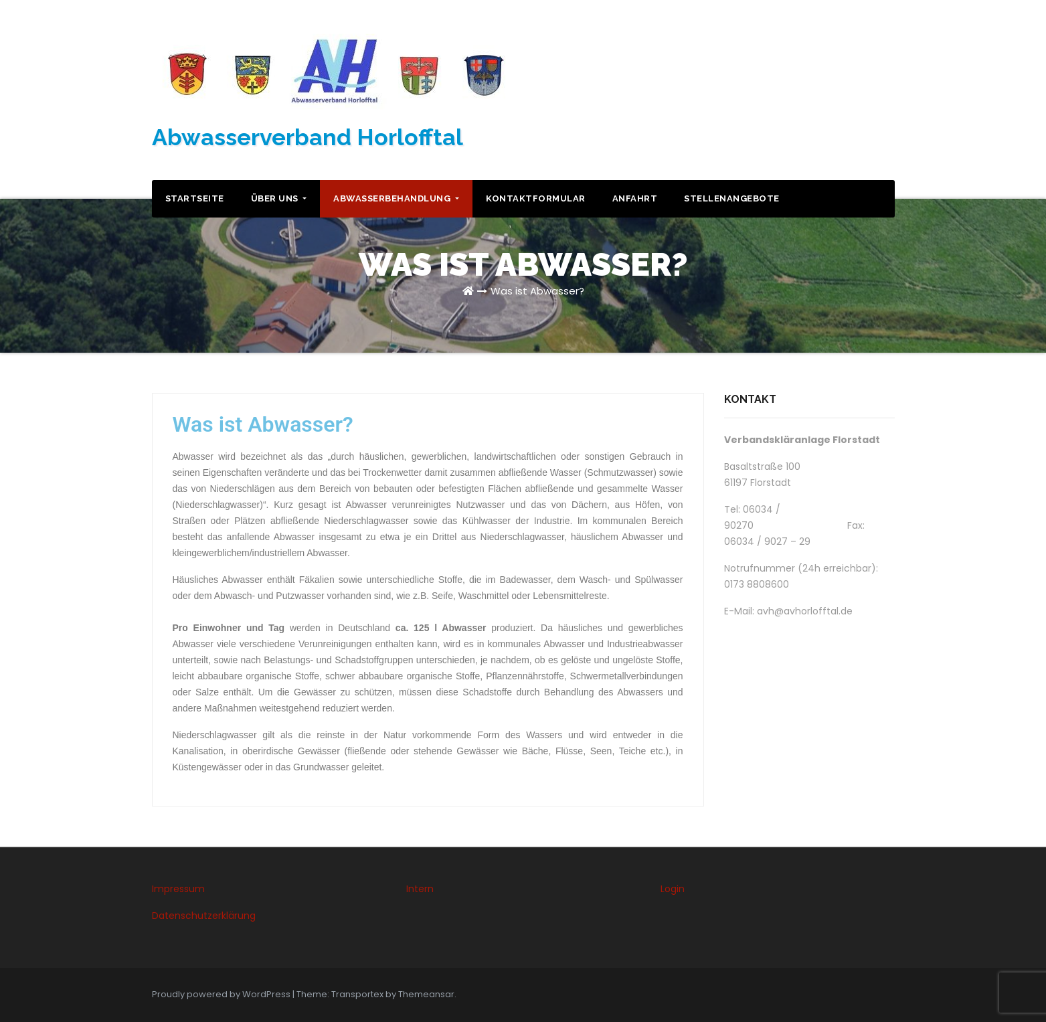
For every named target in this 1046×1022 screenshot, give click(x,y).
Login (673, 889)
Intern (420, 889)
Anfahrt (635, 198)
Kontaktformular (536, 198)
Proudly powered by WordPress (222, 994)
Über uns (279, 198)
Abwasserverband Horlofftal (307, 137)
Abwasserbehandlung (396, 198)
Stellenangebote (732, 198)
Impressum (178, 889)
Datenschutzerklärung (204, 915)
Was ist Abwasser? (537, 291)
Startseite (194, 198)
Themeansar (426, 994)
